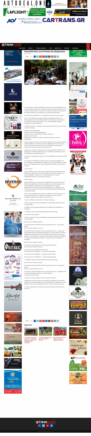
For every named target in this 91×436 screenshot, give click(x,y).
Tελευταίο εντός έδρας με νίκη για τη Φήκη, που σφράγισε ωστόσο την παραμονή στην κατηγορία (30, 343)
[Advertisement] (45, 33)
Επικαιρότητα (57, 48)
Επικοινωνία (75, 48)
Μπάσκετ (30, 48)
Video (50, 48)
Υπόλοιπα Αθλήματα (41, 48)
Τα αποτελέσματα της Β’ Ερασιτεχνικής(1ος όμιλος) (45, 342)
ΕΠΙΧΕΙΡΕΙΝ (66, 48)
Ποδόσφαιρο (22, 48)
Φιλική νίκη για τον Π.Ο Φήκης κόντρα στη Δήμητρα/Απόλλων (59, 342)
